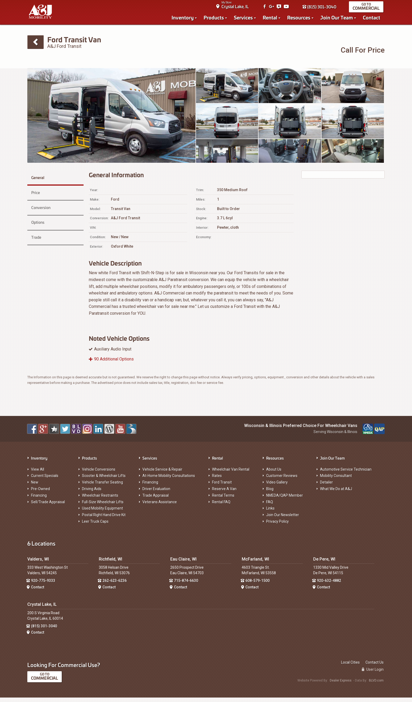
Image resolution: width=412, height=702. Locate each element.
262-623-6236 (114, 585)
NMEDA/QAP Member (284, 500)
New (34, 487)
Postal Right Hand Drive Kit (104, 519)
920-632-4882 (329, 585)
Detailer (326, 487)
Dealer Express (341, 685)
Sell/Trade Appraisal (48, 506)
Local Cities (350, 667)
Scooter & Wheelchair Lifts (104, 480)
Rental (271, 19)
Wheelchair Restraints (100, 500)
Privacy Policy (277, 526)
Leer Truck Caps (95, 526)
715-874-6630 (186, 585)
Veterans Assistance (159, 506)
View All (37, 474)
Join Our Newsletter (282, 519)
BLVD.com (376, 685)
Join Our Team (338, 19)
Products (215, 19)
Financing (39, 500)
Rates (217, 480)
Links (270, 513)
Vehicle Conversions (98, 474)
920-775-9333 (43, 585)
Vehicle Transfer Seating (102, 487)
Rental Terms (223, 500)
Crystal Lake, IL (236, 8)
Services (244, 19)
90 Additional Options (114, 363)
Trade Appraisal (155, 500)
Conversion (40, 205)
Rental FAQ (221, 506)
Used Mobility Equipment (102, 513)
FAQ (269, 506)
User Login (373, 674)
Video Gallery (277, 487)
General (41, 181)
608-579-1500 (257, 585)
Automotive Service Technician (346, 474)
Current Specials (44, 480)
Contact (373, 19)
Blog (270, 493)
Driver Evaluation (156, 493)
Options (37, 217)
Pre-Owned (40, 493)
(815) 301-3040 (321, 8)
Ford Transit (222, 487)
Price (34, 193)
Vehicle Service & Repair (162, 474)
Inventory (184, 19)
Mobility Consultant (336, 480)
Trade (35, 229)
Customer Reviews (281, 480)
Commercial (367, 10)
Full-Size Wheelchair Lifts (102, 506)
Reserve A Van (224, 493)
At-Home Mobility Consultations (168, 480)
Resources (300, 19)
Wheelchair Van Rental (230, 474)
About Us (273, 474)
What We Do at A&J (336, 493)
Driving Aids (91, 493)
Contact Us (374, 667)
